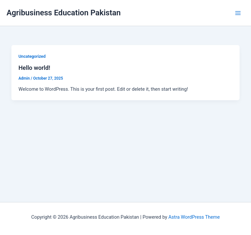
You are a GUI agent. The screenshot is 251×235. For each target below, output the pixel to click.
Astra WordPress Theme (194, 217)
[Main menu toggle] (237, 12)
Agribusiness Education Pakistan (64, 12)
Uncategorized (31, 56)
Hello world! (34, 67)
